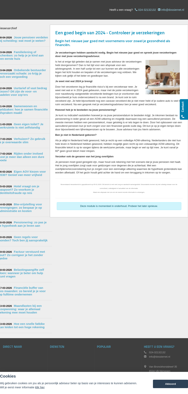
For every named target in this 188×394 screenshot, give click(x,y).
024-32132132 (147, 9)
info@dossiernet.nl (172, 9)
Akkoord (170, 383)
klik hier (40, 387)
